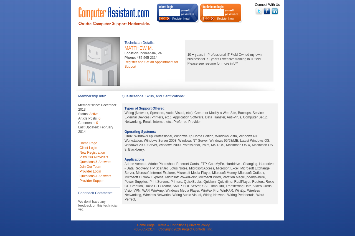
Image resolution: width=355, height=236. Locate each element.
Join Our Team (90, 167)
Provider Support (92, 181)
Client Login (88, 148)
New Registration (92, 152)
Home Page (88, 143)
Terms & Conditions (171, 225)
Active (93, 114)
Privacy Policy (199, 225)
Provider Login (90, 171)
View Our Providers (94, 157)
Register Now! (181, 18)
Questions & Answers (95, 162)
